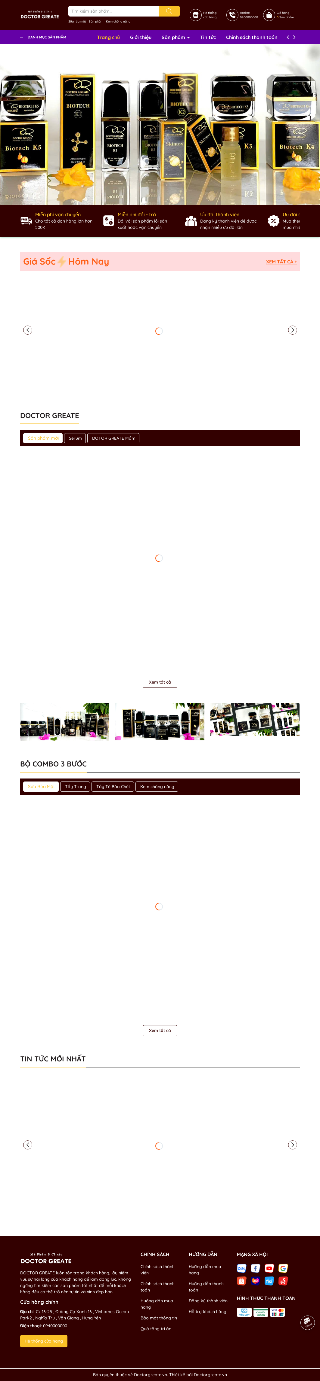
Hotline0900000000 (249, 15)
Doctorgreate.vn (210, 1374)
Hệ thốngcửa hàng (209, 15)
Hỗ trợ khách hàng (207, 1311)
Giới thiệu (140, 37)
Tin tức (208, 37)
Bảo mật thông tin (159, 1318)
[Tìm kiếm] (169, 11)
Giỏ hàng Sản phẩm (285, 15)
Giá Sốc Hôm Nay (66, 262)
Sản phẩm (96, 21)
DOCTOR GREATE (49, 415)
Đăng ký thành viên (208, 1301)
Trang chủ (108, 37)
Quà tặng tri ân (156, 1328)
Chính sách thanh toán (252, 37)
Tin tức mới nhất (53, 1058)
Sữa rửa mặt (77, 21)
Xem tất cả (160, 682)
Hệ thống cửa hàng (44, 1341)
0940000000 (55, 1325)
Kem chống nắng (118, 21)
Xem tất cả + (281, 262)
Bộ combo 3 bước (53, 763)
